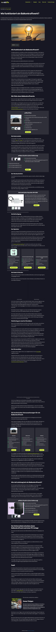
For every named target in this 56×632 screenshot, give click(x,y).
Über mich (44, 2)
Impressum (32, 630)
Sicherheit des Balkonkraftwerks (33, 453)
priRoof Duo (28, 113)
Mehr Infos (27, 169)
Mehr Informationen (14, 267)
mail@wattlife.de (20, 590)
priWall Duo (41, 435)
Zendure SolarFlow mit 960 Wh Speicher (13, 256)
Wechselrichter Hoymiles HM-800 (28, 192)
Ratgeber (35, 2)
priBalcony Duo (28, 435)
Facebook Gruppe (51, 2)
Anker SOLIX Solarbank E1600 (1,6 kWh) (27, 256)
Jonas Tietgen (8, 9)
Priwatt (21, 140)
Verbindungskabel (14, 107)
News (40, 2)
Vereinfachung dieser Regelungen (17, 361)
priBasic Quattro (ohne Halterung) (28, 155)
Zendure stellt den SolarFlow (18, 244)
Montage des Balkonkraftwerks (17, 109)
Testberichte (29, 2)
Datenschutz (29, 630)
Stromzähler (38, 351)
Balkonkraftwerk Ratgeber (6, 8)
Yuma (17, 140)
